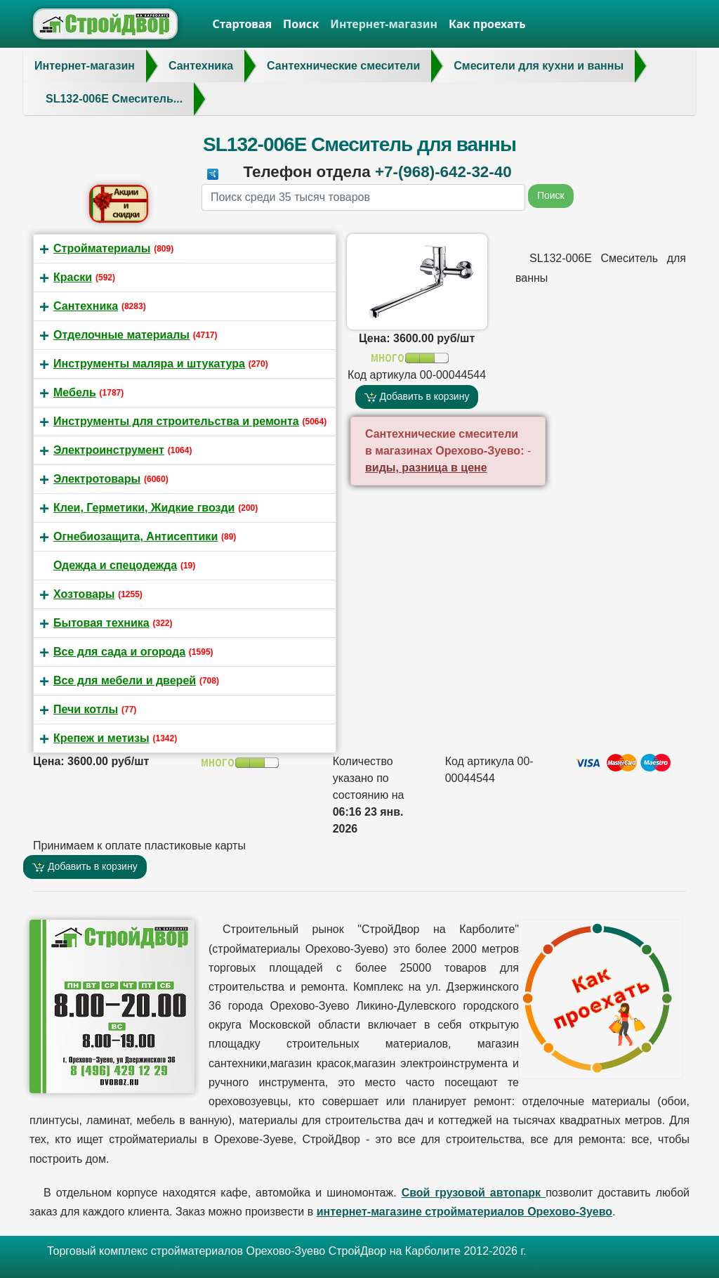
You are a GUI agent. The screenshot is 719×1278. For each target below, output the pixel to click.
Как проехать (487, 24)
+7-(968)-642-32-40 (443, 172)
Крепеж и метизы (101, 738)
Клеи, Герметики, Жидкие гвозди (144, 508)
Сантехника (85, 306)
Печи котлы (85, 709)
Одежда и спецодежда (115, 565)
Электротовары (96, 479)
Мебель (74, 392)
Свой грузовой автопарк (474, 1193)
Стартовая (242, 24)
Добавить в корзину (417, 397)
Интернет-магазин (383, 24)
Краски (72, 277)
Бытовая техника (101, 623)
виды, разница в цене (426, 468)
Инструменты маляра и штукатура (149, 364)
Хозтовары (83, 594)
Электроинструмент (108, 450)
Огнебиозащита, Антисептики (135, 536)
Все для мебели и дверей (124, 680)
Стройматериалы (101, 248)
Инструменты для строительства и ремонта (176, 421)
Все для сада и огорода (119, 652)
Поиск (301, 24)
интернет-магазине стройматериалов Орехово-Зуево (464, 1212)
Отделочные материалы (121, 335)
